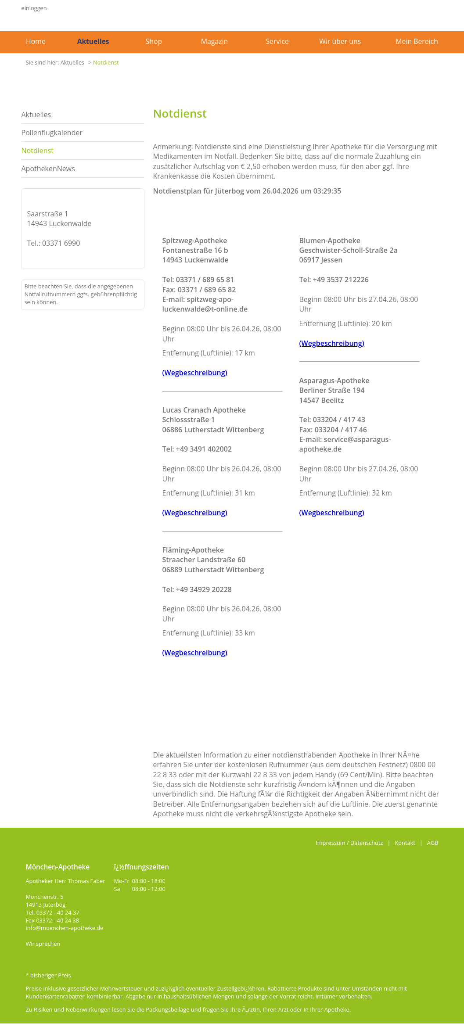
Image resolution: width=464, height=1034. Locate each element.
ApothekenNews (48, 168)
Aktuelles (93, 41)
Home (36, 41)
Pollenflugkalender (52, 132)
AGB (433, 843)
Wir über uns (340, 41)
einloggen (34, 8)
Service (277, 41)
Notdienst (106, 62)
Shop (154, 41)
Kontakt (405, 843)
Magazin (214, 41)
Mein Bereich (417, 41)
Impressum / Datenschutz (349, 843)
